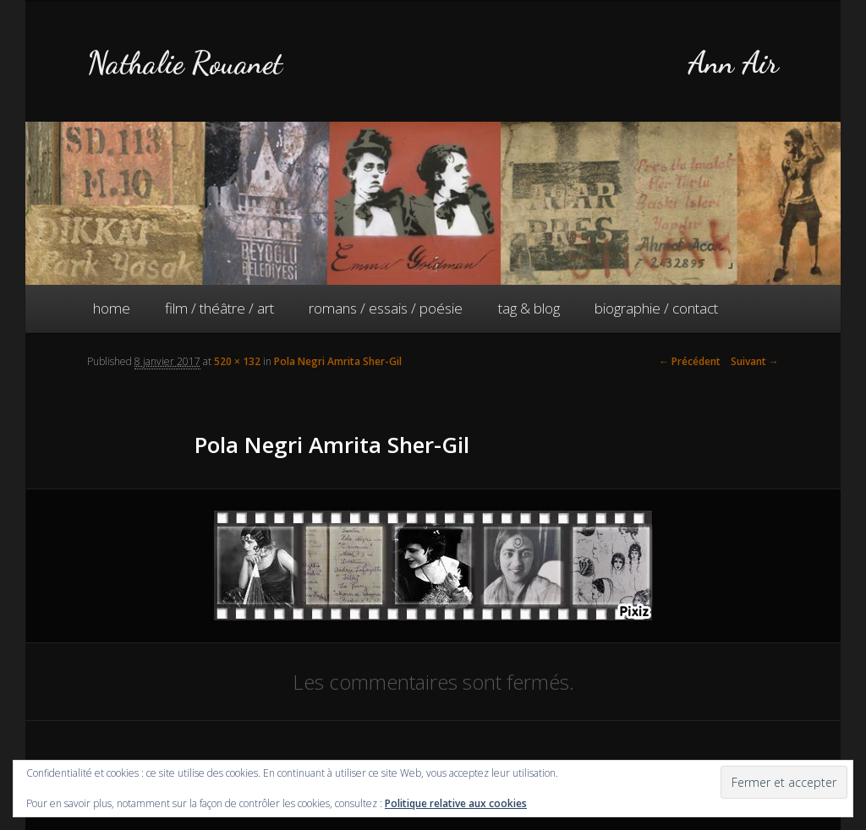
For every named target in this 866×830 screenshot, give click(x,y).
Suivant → (755, 361)
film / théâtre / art (219, 308)
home (111, 308)
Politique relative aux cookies (456, 803)
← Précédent (690, 361)
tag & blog (529, 308)
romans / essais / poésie (386, 308)
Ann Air (733, 63)
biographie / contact (656, 308)
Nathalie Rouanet (184, 63)
